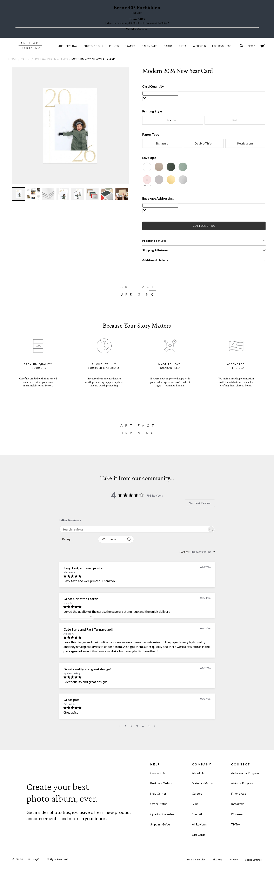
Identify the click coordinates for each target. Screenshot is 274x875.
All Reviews (199, 824)
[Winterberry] (147, 179)
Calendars (150, 46)
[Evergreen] (171, 167)
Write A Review (199, 503)
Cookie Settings (253, 859)
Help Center (158, 793)
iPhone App (238, 793)
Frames (130, 46)
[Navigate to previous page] (120, 726)
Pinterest (237, 814)
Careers (197, 793)
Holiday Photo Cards (51, 59)
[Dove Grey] (159, 179)
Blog (195, 804)
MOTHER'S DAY (68, 46)
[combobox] (77, 539)
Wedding (199, 46)
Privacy (233, 859)
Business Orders (161, 783)
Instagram (237, 804)
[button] (204, 240)
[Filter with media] (116, 539)
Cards (168, 46)
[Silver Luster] (183, 179)
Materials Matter (203, 783)
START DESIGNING (204, 225)
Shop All (197, 814)
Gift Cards (198, 834)
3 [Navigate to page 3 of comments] (137, 726)
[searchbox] (133, 529)
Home (12, 59)
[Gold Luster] (171, 179)
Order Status (158, 804)
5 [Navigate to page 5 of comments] (148, 726)
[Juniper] (183, 167)
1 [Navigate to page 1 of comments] (125, 726)
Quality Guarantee (162, 814)
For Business (221, 46)
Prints (114, 46)
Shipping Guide (160, 824)
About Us (198, 773)
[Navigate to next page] (154, 726)
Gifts (183, 46)
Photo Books (93, 46)
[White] (147, 167)
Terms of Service (196, 859)
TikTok (235, 824)
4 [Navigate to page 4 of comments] (143, 726)
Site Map (217, 859)
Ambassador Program (245, 773)
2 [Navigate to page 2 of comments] (131, 726)
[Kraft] (159, 167)
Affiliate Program (242, 783)
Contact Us (157, 773)
